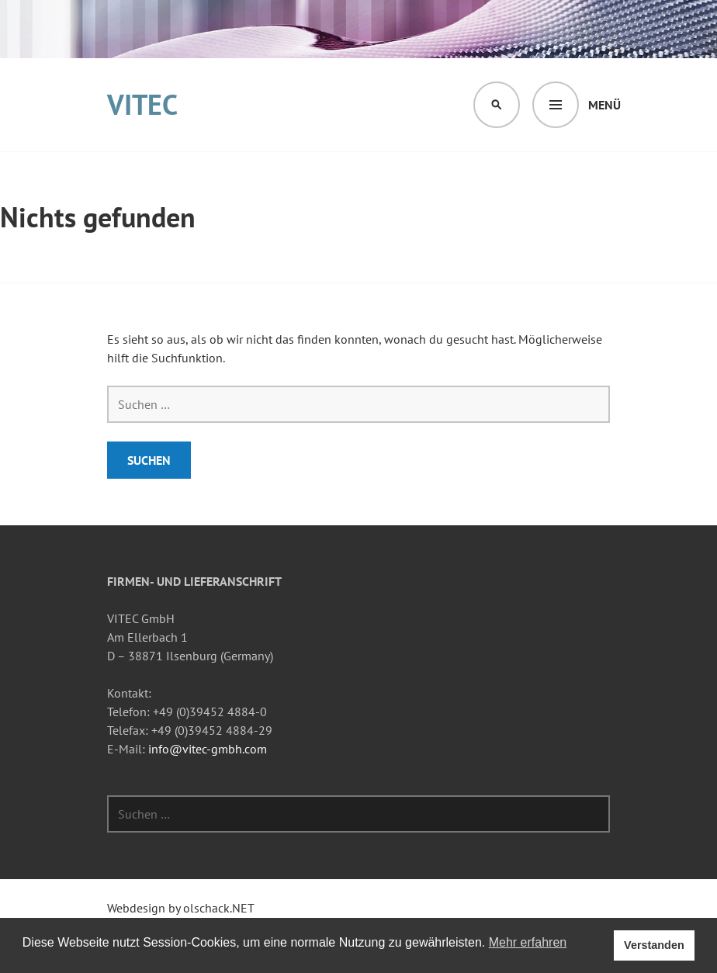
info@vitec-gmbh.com (207, 749)
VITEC (142, 104)
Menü (604, 105)
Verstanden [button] (654, 945)
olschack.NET (219, 908)
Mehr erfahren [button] (528, 942)
